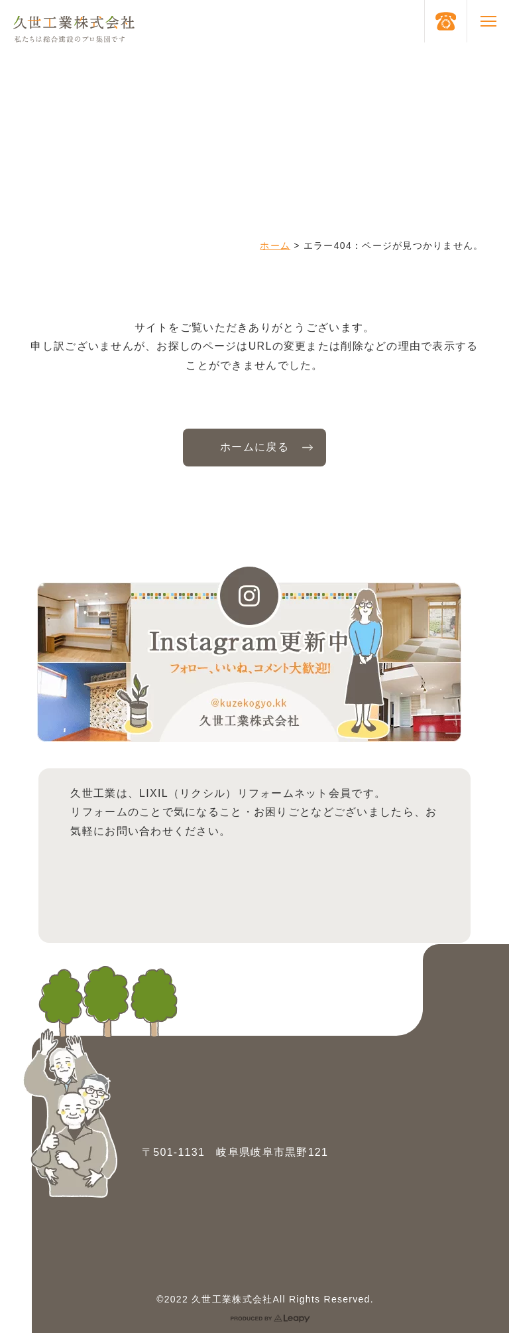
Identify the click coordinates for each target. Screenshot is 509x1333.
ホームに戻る (254, 447)
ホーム (275, 245)
